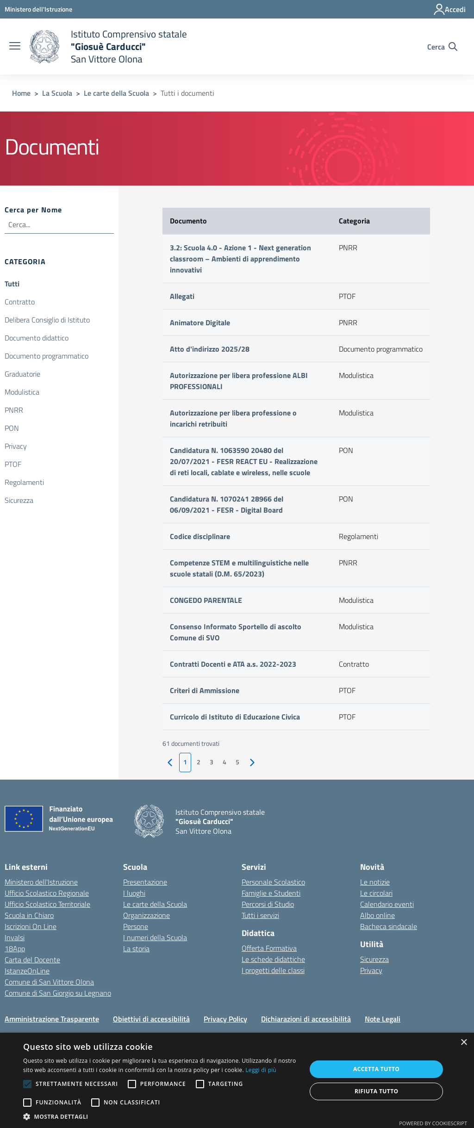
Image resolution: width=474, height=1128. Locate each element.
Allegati (182, 296)
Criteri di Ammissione (204, 690)
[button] (160, 1116)
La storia (136, 948)
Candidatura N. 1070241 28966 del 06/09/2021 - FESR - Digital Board (226, 504)
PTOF (13, 464)
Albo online (377, 915)
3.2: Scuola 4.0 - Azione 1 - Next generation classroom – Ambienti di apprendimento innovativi (240, 258)
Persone (135, 926)
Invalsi (15, 937)
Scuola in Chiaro (29, 915)
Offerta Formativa (269, 948)
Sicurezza (19, 500)
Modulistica (22, 391)
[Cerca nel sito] (442, 47)
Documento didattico (37, 337)
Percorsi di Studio (268, 904)
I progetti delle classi (273, 970)
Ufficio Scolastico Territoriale (47, 904)
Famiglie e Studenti (271, 893)
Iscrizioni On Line (30, 926)
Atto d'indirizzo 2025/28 (209, 348)
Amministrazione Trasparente (52, 1018)
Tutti (12, 283)
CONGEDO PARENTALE (206, 600)
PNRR (14, 409)
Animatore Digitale (200, 322)
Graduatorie (22, 373)
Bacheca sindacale (388, 926)
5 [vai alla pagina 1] (237, 762)
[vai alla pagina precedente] (169, 763)
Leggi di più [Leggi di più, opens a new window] (260, 1070)
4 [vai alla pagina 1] (224, 762)
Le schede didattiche (273, 959)
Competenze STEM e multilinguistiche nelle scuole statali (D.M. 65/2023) (239, 568)
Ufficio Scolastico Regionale (47, 893)
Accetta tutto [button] (376, 1069)
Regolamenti (24, 482)
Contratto (20, 301)
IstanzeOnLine (27, 970)
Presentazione (145, 881)
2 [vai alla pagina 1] (198, 762)
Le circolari (376, 893)
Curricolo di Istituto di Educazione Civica (235, 716)
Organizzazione (146, 915)
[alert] (237, 1080)
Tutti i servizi (260, 915)
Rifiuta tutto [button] (377, 1091)
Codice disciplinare (200, 536)
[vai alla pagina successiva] (252, 763)
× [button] (463, 1042)
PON (12, 428)
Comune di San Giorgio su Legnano (58, 992)
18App (15, 948)
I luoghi (134, 893)
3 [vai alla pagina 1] (211, 762)
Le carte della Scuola (116, 93)
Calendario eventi (387, 904)
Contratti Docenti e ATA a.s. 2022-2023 (233, 663)
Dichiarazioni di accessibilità (306, 1018)
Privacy (16, 446)
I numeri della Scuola (155, 937)
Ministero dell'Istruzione (41, 881)
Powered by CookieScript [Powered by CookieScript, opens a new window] (433, 1123)
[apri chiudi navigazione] (14, 46)
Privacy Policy (225, 1018)
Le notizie (375, 881)
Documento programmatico (46, 355)
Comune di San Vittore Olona (49, 981)
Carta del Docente (32, 959)
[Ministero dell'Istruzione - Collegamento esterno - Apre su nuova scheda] (38, 9)
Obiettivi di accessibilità (151, 1018)
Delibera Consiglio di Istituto (47, 319)
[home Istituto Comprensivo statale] (108, 46)
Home (21, 93)
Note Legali (382, 1018)
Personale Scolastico (273, 881)
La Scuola (57, 93)
